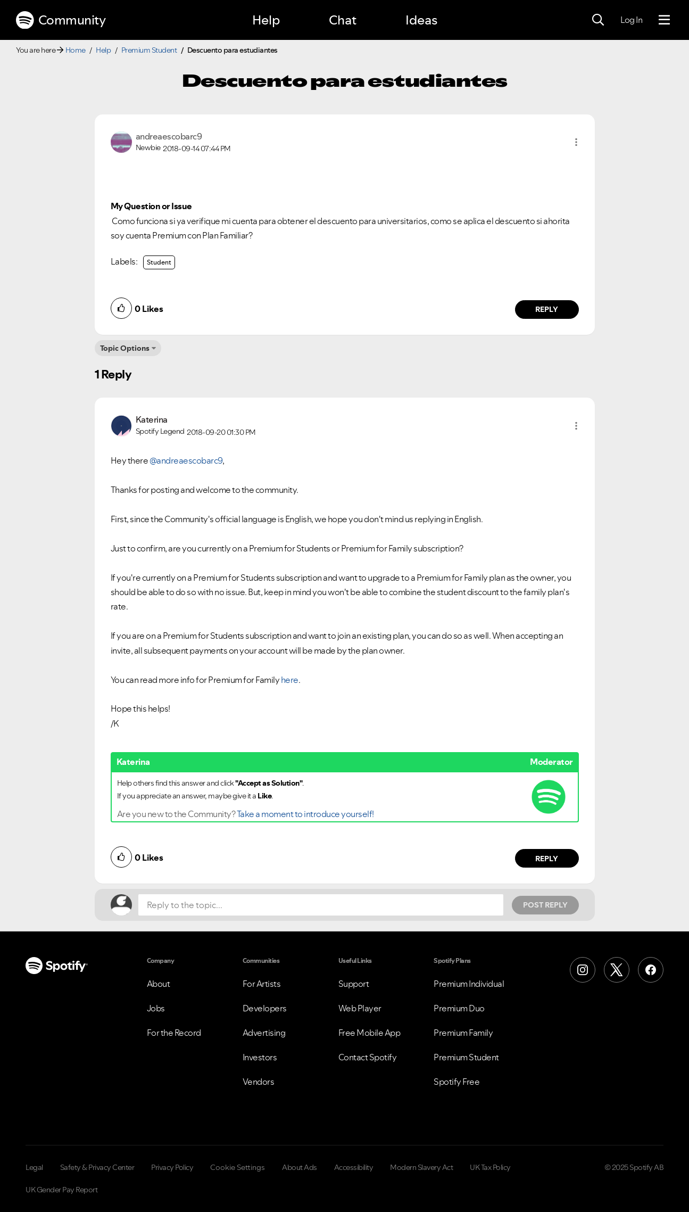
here (289, 680)
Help (266, 20)
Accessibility (353, 1167)
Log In (631, 20)
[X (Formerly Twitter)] (616, 970)
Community (60, 20)
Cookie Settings (237, 1167)
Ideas (421, 20)
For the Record (174, 1032)
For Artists (262, 984)
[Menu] (664, 20)
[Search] (598, 20)
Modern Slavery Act (421, 1167)
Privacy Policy (172, 1167)
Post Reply (545, 905)
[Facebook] (650, 970)
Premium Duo (459, 1008)
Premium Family (463, 1032)
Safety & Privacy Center (97, 1167)
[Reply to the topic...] (320, 905)
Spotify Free (456, 1081)
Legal (34, 1167)
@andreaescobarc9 (186, 460)
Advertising (264, 1032)
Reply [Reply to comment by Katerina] (546, 858)
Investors (260, 1057)
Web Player (359, 1008)
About (158, 984)
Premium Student (149, 50)
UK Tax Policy (490, 1167)
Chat (342, 20)
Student (159, 262)
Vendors (259, 1081)
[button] (576, 142)
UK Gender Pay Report (61, 1189)
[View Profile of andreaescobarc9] (169, 136)
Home (75, 50)
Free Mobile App (369, 1032)
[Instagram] (582, 970)
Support (353, 984)
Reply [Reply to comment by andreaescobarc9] (546, 309)
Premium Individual (469, 984)
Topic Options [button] (125, 348)
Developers (265, 1008)
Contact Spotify (367, 1057)
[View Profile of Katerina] (152, 419)
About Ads (299, 1167)
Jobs (156, 1008)
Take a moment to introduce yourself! (305, 814)
